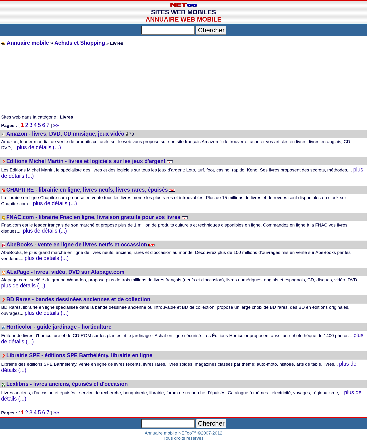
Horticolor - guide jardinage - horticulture (58, 327)
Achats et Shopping (79, 43)
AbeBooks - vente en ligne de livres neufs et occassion (76, 245)
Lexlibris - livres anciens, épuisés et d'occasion (67, 384)
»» (56, 125)
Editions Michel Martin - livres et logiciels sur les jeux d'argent (85, 161)
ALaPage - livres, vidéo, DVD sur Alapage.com (65, 272)
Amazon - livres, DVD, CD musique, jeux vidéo (65, 134)
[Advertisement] (140, 80)
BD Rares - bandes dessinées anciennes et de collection (78, 299)
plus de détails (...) (39, 147)
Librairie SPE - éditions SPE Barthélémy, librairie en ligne (79, 355)
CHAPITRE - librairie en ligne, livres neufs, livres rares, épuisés (87, 190)
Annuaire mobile (27, 43)
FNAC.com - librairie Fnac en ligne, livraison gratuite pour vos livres (93, 217)
